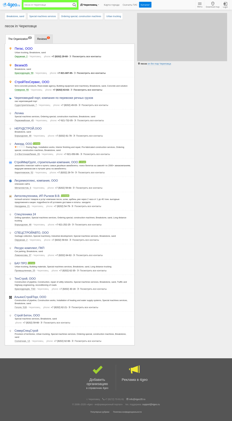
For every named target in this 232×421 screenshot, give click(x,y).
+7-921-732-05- (63, 120)
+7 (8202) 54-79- (60, 206)
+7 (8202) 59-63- (58, 240)
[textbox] (48, 4)
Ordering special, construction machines (81, 16)
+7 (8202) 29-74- (63, 172)
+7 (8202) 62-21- (57, 307)
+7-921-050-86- (69, 154)
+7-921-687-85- (63, 73)
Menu (199, 5)
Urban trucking (113, 16)
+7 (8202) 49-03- (67, 105)
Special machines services (42, 16)
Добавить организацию (97, 377)
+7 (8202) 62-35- (65, 270)
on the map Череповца (159, 63)
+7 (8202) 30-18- (65, 289)
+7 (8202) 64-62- (61, 255)
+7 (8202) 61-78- (61, 135)
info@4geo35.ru (137, 399)
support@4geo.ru (151, 404)
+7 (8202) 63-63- (59, 90)
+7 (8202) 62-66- (60, 341)
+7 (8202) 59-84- (61, 188)
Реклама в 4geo (134, 373)
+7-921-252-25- (61, 224)
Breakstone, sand (15, 16)
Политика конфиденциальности (127, 412)
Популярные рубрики (99, 412)
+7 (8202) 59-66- (29, 322)
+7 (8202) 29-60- (58, 56)
